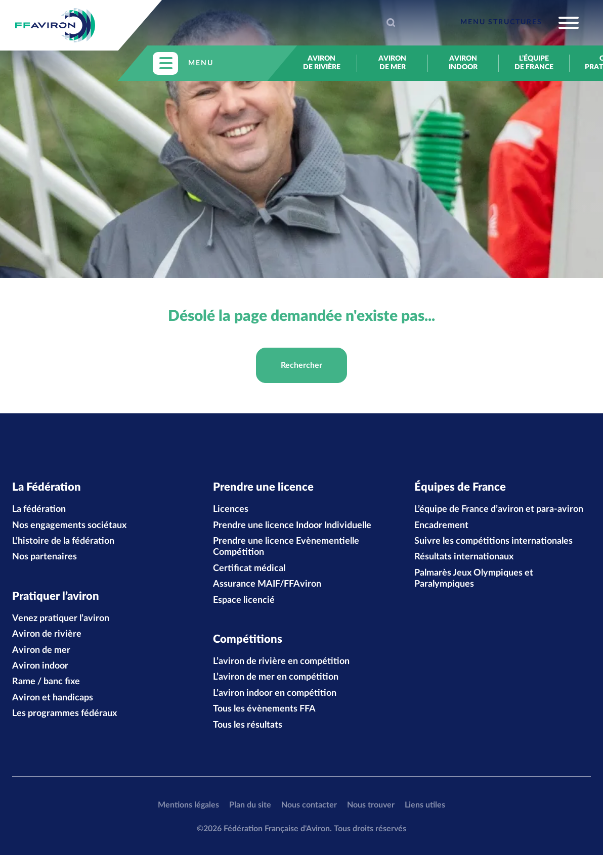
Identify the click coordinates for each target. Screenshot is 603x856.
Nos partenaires (44, 557)
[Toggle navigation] (519, 23)
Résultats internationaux (463, 557)
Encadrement (441, 526)
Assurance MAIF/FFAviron (267, 584)
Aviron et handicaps (52, 698)
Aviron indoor (463, 63)
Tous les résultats (247, 726)
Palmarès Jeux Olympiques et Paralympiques (473, 579)
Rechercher (301, 365)
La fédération (39, 509)
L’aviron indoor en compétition (274, 694)
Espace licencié (244, 600)
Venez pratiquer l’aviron (60, 619)
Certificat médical (249, 569)
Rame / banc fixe (46, 683)
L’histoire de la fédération (63, 541)
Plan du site (250, 806)
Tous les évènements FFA (264, 710)
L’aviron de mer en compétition (275, 678)
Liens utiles (425, 806)
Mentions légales (188, 806)
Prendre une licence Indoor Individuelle (292, 526)
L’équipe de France (533, 63)
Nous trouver (371, 806)
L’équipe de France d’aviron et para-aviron (498, 509)
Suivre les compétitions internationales (493, 541)
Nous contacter (309, 806)
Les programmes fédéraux (64, 715)
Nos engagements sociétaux (69, 526)
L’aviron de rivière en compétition (281, 663)
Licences (230, 509)
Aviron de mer (392, 63)
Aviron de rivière (321, 63)
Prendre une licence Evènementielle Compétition (286, 547)
